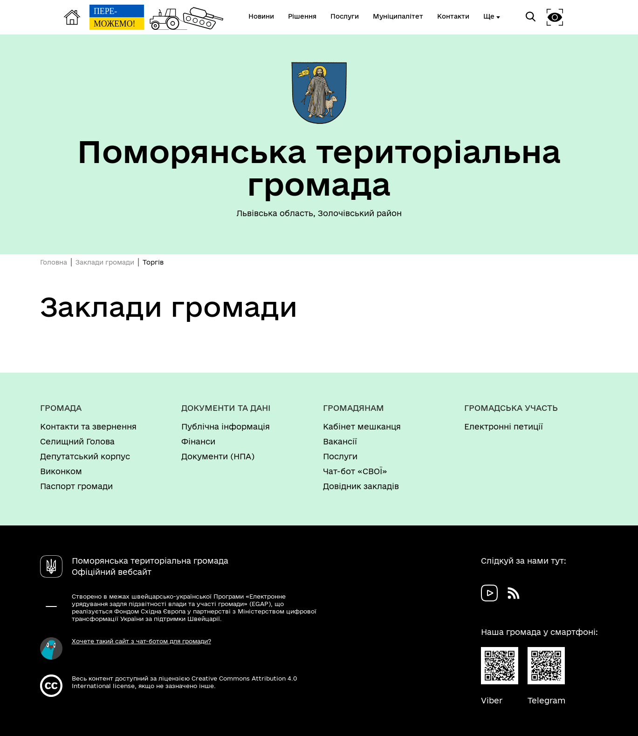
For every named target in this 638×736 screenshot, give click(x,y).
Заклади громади (104, 262)
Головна (53, 262)
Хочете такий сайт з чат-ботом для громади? (141, 641)
